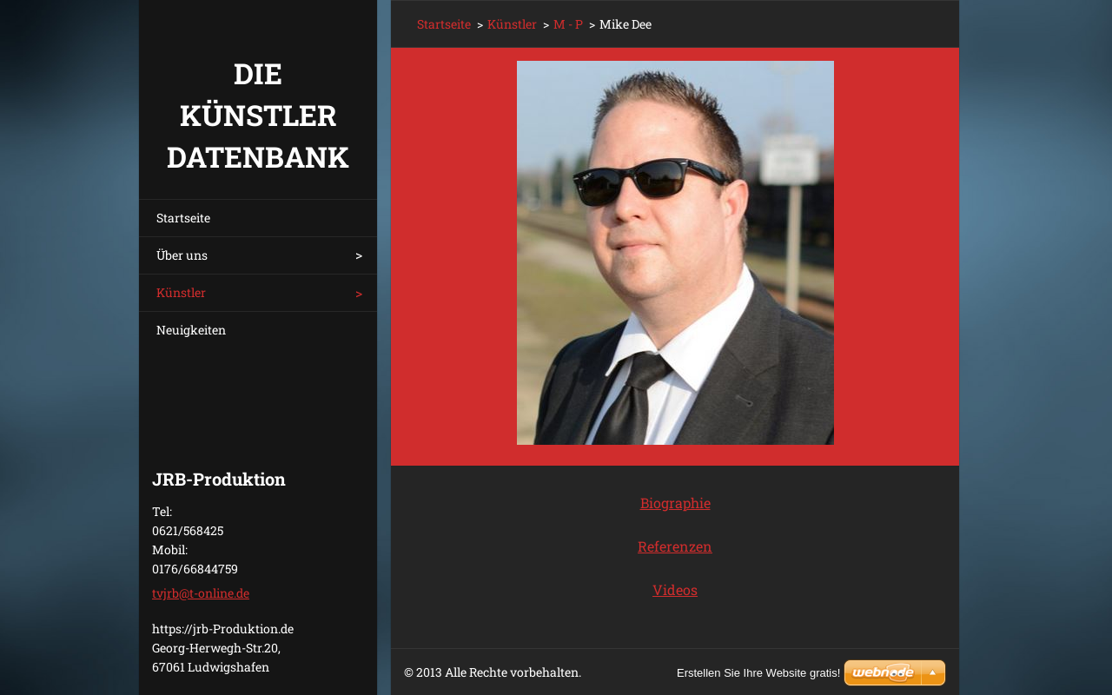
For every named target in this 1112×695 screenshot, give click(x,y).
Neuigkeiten (191, 329)
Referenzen (675, 546)
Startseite (183, 217)
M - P (568, 24)
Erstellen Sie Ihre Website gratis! (758, 672)
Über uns (182, 255)
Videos (675, 589)
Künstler (181, 292)
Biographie (675, 502)
